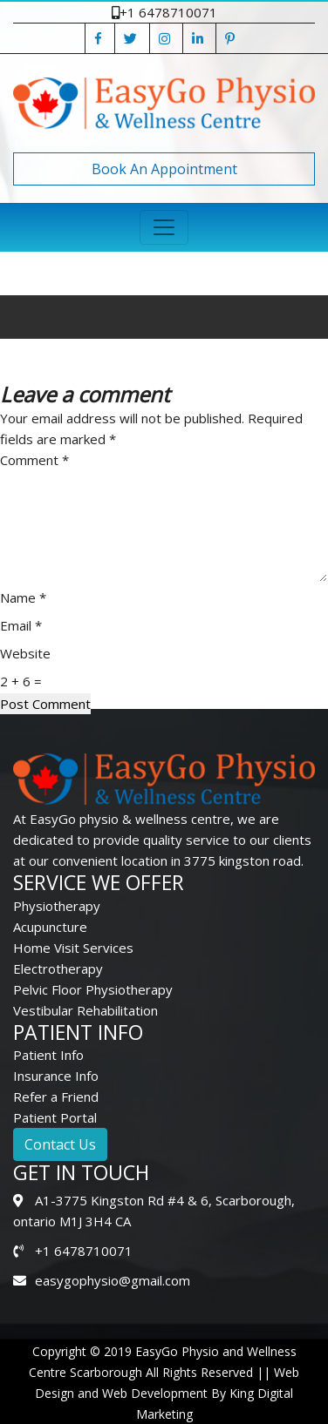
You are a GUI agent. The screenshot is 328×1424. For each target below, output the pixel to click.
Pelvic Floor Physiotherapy (93, 989)
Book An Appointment (164, 169)
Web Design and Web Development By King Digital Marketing (167, 1393)
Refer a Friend (56, 1096)
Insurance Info (56, 1075)
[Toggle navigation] (164, 227)
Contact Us (60, 1144)
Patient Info (48, 1054)
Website (25, 653)
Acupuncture (50, 926)
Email (21, 625)
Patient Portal (55, 1117)
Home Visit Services (73, 947)
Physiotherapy (56, 905)
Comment (34, 460)
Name (23, 597)
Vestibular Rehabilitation (85, 1010)
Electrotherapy (58, 968)
